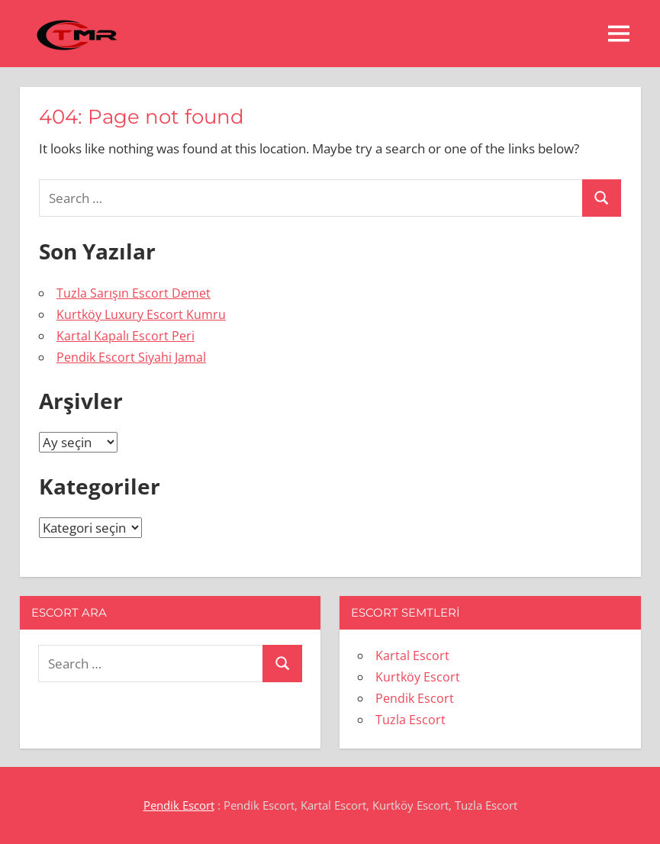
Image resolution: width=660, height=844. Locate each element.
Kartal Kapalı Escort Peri (125, 335)
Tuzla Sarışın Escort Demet (133, 293)
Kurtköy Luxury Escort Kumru (141, 314)
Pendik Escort (414, 698)
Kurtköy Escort (417, 676)
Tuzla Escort (410, 719)
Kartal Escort (412, 655)
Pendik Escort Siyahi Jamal (131, 357)
